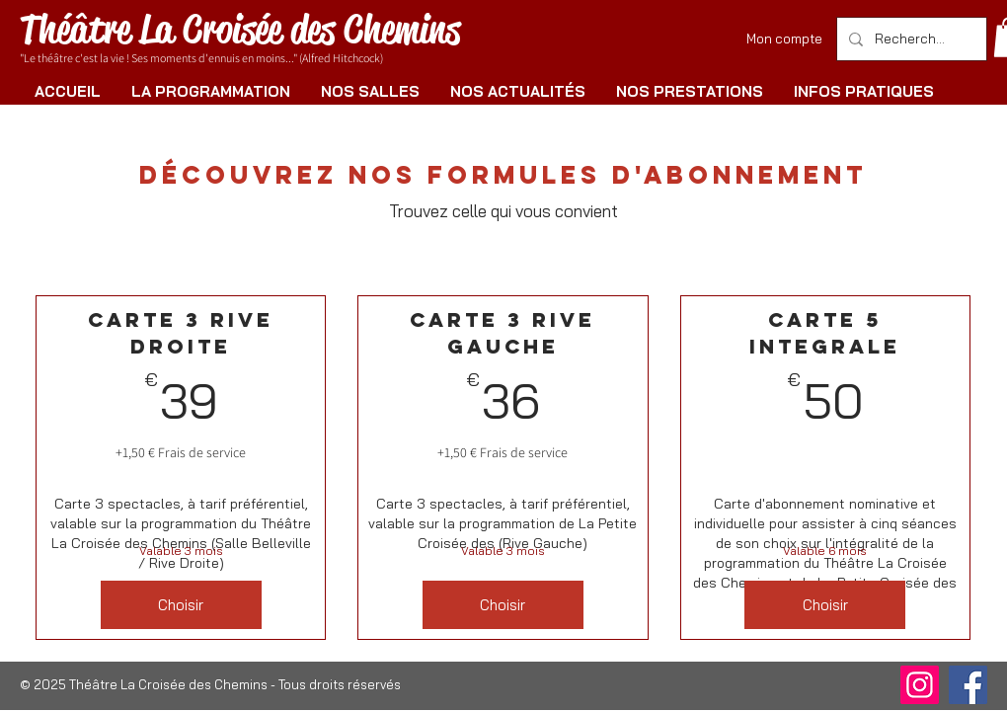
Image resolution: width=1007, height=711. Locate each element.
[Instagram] (919, 685)
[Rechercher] (910, 39)
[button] (210, 91)
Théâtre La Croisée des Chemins (240, 29)
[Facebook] (968, 685)
